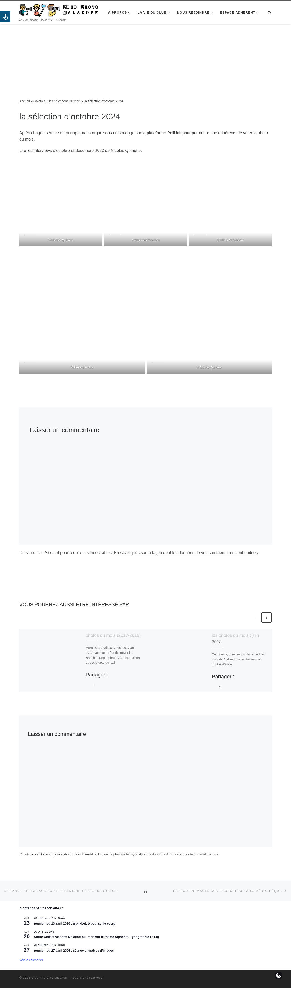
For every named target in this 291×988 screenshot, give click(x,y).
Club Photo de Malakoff (49, 977)
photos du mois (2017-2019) (113, 635)
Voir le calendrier (31, 960)
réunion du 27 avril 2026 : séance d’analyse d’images (74, 950)
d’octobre (61, 150)
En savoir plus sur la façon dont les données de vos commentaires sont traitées (186, 552)
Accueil (24, 101)
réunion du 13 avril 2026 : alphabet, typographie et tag (74, 923)
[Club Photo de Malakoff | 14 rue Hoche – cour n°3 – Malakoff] (58, 9)
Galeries (39, 101)
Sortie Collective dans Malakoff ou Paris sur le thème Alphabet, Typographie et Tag (96, 937)
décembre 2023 (89, 150)
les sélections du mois (65, 101)
